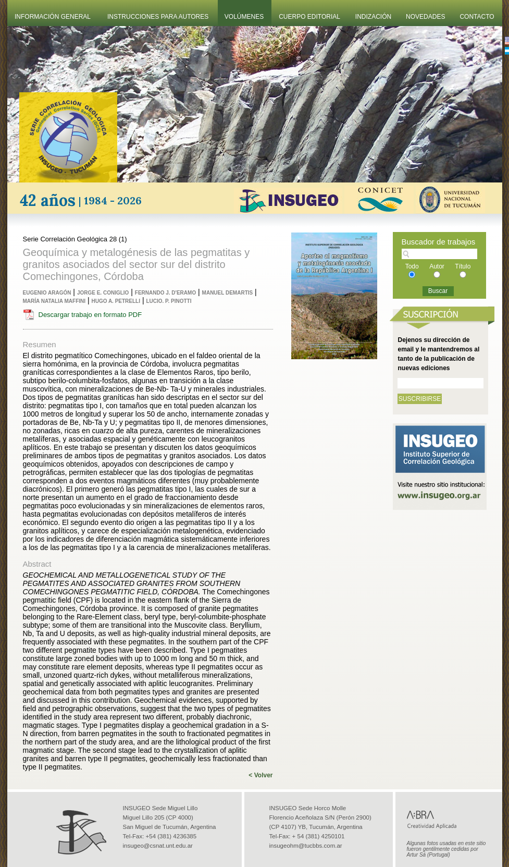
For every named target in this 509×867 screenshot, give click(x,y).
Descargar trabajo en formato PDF (90, 315)
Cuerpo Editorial (309, 16)
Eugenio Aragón (47, 293)
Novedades (425, 16)
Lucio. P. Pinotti (168, 301)
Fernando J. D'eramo (165, 293)
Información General (53, 16)
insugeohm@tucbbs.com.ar (305, 845)
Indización (373, 16)
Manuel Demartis (227, 293)
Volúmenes (244, 16)
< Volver (260, 775)
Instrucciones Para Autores (157, 16)
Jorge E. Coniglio (103, 293)
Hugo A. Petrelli (115, 301)
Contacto (477, 16)
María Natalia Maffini (54, 301)
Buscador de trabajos (439, 241)
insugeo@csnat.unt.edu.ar (158, 845)
